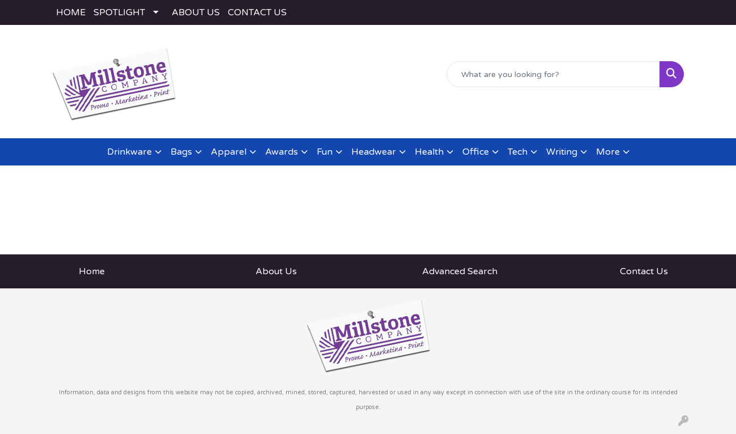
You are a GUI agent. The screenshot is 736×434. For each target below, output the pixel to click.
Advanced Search (459, 271)
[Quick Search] (553, 74)
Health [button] (429, 152)
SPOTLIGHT (119, 12)
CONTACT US (257, 12)
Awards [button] (281, 152)
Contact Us (644, 271)
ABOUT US (196, 12)
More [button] (608, 152)
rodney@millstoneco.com (630, 116)
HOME (71, 12)
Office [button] (475, 152)
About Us (276, 271)
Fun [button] (325, 152)
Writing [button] (561, 152)
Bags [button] (181, 152)
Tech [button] (517, 152)
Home (92, 271)
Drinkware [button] (129, 152)
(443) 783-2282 (534, 116)
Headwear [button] (373, 152)
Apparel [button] (228, 152)
